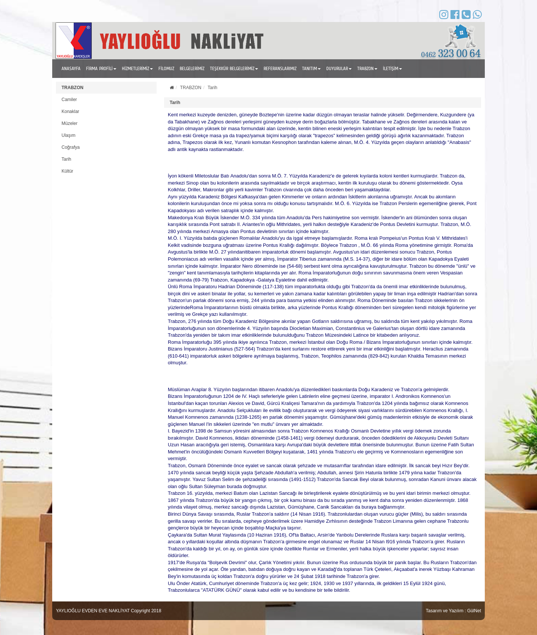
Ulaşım (68, 135)
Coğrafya (71, 147)
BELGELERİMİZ (192, 68)
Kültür (67, 171)
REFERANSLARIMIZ (280, 68)
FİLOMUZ (166, 68)
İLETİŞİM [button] (392, 68)
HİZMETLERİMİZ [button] (137, 68)
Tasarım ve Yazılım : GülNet (453, 610)
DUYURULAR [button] (339, 68)
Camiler (69, 99)
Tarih (66, 159)
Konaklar (70, 111)
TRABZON (73, 87)
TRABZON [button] (367, 68)
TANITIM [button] (311, 68)
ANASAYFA (71, 68)
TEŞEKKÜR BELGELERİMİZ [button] (234, 68)
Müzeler (70, 123)
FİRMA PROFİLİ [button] (101, 68)
